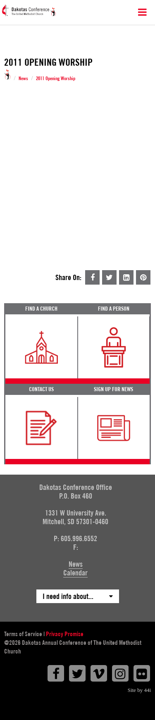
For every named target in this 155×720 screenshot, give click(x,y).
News (23, 78)
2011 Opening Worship (55, 78)
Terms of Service (23, 634)
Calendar (75, 572)
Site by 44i (139, 690)
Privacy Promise (64, 634)
